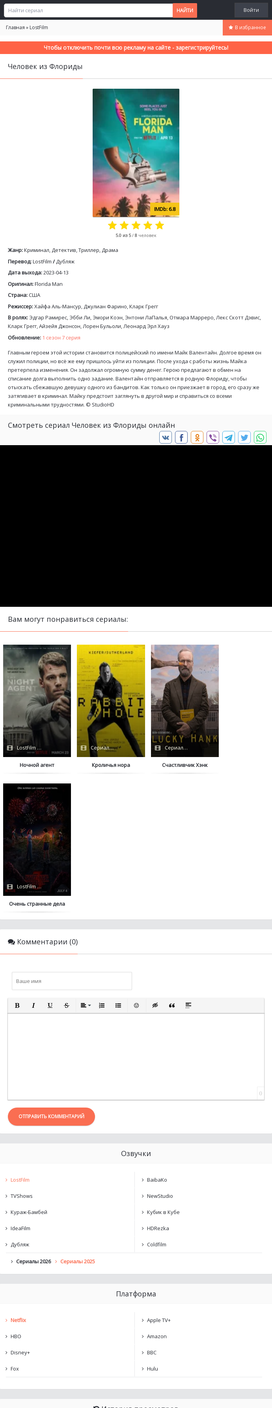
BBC (151, 1213)
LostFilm (42, 261)
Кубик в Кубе (163, 1073)
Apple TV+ (159, 1181)
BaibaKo (157, 1040)
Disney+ (20, 1213)
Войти (251, 9)
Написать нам (28, 1394)
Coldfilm (156, 1105)
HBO (16, 1197)
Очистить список (136, 1312)
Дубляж (65, 261)
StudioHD (103, 404)
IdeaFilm (20, 1089)
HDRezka (158, 1089)
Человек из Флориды (45, 1292)
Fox (15, 1229)
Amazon (157, 1197)
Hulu (152, 1229)
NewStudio (160, 1057)
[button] (16, 866)
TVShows (22, 1057)
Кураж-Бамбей (29, 1073)
